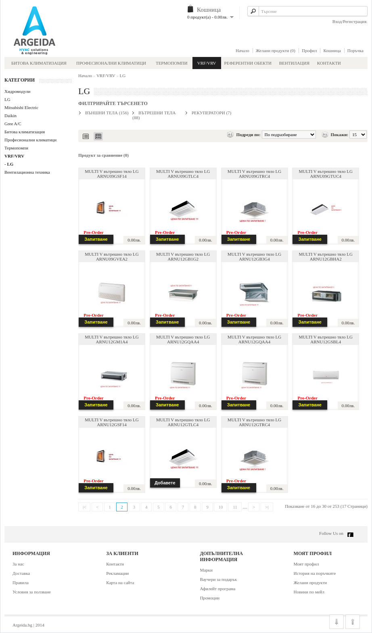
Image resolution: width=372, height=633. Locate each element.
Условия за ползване (32, 591)
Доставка (21, 573)
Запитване (95, 239)
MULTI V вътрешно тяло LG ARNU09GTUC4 (326, 174)
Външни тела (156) (106, 112)
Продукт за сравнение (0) (103, 155)
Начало (242, 50)
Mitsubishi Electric (21, 107)
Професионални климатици (111, 63)
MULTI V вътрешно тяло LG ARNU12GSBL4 (326, 339)
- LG (8, 164)
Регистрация (354, 21)
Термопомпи (172, 63)
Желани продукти (310, 582)
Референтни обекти (248, 63)
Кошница (332, 50)
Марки (206, 570)
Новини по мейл (309, 591)
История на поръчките (315, 573)
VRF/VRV (206, 63)
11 (235, 507)
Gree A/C (12, 123)
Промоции (209, 597)
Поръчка (355, 50)
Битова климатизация (39, 63)
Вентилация (295, 63)
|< (84, 507)
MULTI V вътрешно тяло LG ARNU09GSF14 (112, 174)
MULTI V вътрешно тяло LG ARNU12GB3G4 (255, 256)
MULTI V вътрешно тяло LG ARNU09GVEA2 (112, 256)
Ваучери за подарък (218, 579)
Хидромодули (17, 91)
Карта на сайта (120, 582)
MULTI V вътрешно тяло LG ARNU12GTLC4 (183, 422)
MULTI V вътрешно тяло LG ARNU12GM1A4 (112, 339)
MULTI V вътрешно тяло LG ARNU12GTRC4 (255, 422)
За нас (18, 563)
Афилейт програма (217, 588)
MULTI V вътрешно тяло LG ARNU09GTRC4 (255, 174)
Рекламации (117, 573)
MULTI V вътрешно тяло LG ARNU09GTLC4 (183, 174)
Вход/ (337, 21)
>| (266, 507)
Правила (21, 582)
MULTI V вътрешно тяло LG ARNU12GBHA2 (326, 256)
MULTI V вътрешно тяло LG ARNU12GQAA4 (183, 339)
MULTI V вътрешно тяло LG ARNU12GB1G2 (183, 256)
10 (220, 507)
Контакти (329, 63)
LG (7, 99)
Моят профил (306, 563)
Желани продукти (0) (275, 50)
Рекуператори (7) (211, 112)
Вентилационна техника (27, 172)
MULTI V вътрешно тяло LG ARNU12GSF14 (112, 422)
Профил (309, 50)
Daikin (10, 115)
